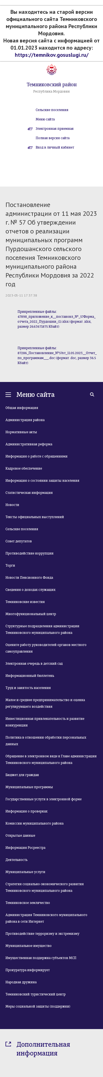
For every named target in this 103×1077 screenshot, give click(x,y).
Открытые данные (20, 836)
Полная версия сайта (52, 138)
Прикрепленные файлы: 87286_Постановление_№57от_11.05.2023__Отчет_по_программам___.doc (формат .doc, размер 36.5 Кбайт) (57, 355)
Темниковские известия (25, 602)
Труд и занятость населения (28, 688)
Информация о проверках (26, 811)
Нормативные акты (21, 432)
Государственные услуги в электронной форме (43, 799)
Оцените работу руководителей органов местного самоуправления (46, 648)
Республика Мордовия (51, 91)
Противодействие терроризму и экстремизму (42, 934)
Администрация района (24, 420)
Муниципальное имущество (28, 946)
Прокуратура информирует (27, 970)
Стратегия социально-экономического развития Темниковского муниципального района (44, 887)
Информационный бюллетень (29, 676)
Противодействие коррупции (29, 553)
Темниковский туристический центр (35, 994)
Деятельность (16, 860)
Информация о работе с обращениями (36, 456)
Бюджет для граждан (22, 775)
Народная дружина (21, 982)
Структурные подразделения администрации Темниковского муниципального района (42, 629)
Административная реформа (28, 444)
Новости (12, 505)
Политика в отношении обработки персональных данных (45, 741)
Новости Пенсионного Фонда (29, 578)
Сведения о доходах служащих (30, 590)
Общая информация (21, 408)
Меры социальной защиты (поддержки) (37, 1006)
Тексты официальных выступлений (34, 517)
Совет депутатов (18, 541)
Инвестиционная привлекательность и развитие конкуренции (44, 722)
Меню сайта (45, 119)
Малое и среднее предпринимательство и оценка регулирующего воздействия (45, 703)
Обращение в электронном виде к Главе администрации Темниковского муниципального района (51, 759)
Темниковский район (52, 85)
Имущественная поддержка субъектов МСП (40, 958)
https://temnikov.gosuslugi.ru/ (51, 54)
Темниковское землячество (27, 903)
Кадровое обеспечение (23, 468)
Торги (10, 565)
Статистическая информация (29, 493)
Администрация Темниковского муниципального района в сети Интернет (46, 918)
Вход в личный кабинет (55, 147)
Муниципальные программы (29, 787)
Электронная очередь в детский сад (34, 664)
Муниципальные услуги (25, 872)
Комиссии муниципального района (34, 823)
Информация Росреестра (25, 848)
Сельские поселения (52, 110)
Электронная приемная (55, 129)
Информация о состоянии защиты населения (42, 481)
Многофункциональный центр (30, 614)
